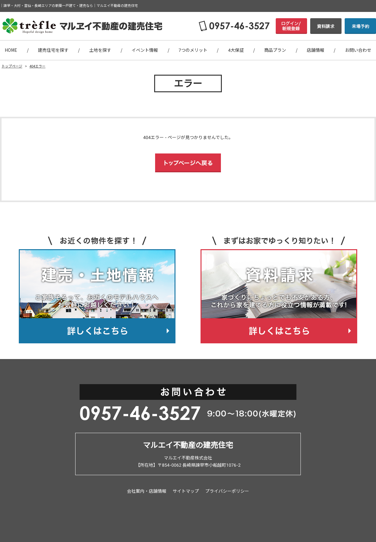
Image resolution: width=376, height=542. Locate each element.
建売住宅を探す (53, 50)
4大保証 (236, 50)
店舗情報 (315, 50)
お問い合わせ (358, 50)
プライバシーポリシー (227, 491)
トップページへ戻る (188, 162)
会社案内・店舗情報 (146, 491)
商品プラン (275, 50)
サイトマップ (186, 491)
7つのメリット (193, 50)
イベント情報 (145, 50)
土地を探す (100, 50)
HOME (11, 50)
